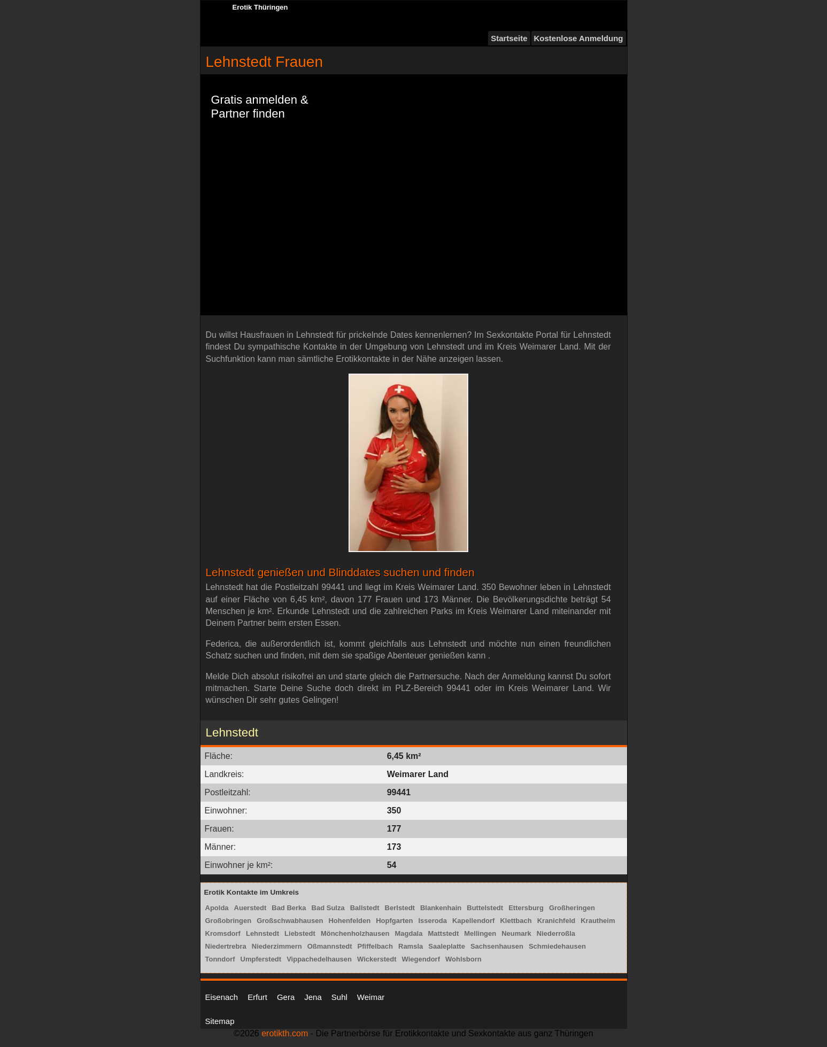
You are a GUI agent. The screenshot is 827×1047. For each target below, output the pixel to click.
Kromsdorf (223, 933)
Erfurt (257, 997)
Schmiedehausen (557, 946)
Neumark (516, 933)
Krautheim (598, 921)
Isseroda (433, 921)
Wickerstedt (377, 959)
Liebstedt (299, 933)
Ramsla (410, 946)
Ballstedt (365, 908)
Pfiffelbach (375, 946)
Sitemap (220, 1021)
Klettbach (515, 921)
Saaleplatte (446, 946)
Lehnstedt (262, 933)
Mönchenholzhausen (355, 933)
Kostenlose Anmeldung (578, 38)
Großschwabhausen (290, 921)
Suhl (339, 997)
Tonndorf (220, 959)
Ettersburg (526, 908)
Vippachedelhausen (319, 959)
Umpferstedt (261, 959)
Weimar (370, 997)
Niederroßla (556, 933)
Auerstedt (250, 908)
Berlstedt (400, 908)
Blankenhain (440, 908)
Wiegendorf (421, 959)
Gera (286, 997)
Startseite (509, 38)
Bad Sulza (328, 908)
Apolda (217, 908)
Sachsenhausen (496, 946)
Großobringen (228, 921)
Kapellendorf (473, 921)
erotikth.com (284, 1033)
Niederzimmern (277, 946)
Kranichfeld (556, 921)
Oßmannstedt (329, 946)
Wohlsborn (463, 959)
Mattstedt (443, 933)
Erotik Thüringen (260, 7)
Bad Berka (289, 908)
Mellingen (480, 933)
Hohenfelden (349, 921)
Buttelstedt (485, 908)
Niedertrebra (225, 946)
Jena (313, 997)
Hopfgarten (394, 921)
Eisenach (221, 997)
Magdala (408, 933)
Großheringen (572, 908)
